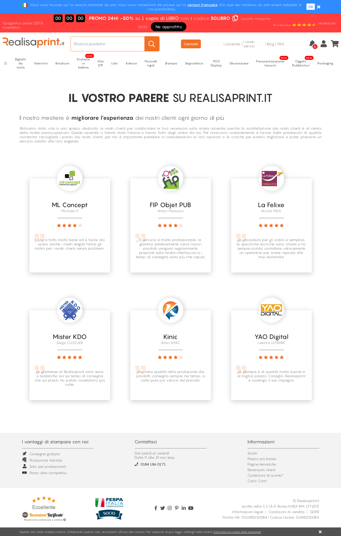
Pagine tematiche (261, 464)
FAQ (280, 44)
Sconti (252, 453)
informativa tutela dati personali (237, 532)
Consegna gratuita (41, 454)
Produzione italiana (42, 460)
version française (202, 5)
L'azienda (232, 44)
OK (310, 7)
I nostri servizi (249, 44)
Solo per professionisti (44, 466)
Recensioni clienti (261, 470)
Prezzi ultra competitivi (44, 473)
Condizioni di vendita (286, 512)
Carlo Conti (257, 481)
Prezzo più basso (262, 458)
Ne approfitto (169, 26)
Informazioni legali (247, 512)
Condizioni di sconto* (265, 475)
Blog (270, 44)
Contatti (191, 44)
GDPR (314, 512)
